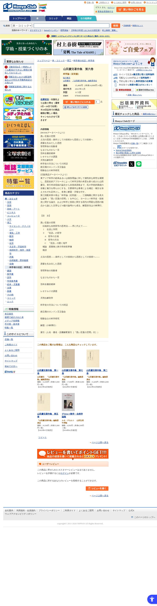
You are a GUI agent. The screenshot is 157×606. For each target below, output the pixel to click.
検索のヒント (137, 25)
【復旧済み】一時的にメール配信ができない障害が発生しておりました (18, 70)
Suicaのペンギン (51, 30)
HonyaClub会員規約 (124, 150)
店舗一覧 (90, 2)
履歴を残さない (149, 114)
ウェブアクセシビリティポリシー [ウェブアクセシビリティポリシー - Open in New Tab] (20, 514)
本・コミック (11, 199)
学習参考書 (12, 281)
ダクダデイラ (35, 30)
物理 (11, 240)
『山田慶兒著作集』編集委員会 (84, 81)
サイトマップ (151, 2)
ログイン (111, 7)
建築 (9, 270)
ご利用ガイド (104, 2)
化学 (11, 243)
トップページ (19, 18)
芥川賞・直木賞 (12, 324)
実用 (9, 205)
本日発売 (9, 314)
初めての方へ (11, 366)
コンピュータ (13, 216)
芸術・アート (13, 209)
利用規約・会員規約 (26, 510)
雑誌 (69, 18)
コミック (53, 18)
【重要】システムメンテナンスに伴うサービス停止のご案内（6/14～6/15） (80, 36)
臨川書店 (66, 78)
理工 (9, 222)
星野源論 (64, 30)
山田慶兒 (66, 81)
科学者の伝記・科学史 (19, 267)
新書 (9, 291)
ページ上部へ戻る (100, 442)
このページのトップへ (144, 517)
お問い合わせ (136, 2)
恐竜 (11, 257)
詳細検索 (127, 25)
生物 (11, 264)
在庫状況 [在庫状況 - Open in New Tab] (44, 99)
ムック (10, 301)
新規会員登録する (105, 11)
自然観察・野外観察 (18, 260)
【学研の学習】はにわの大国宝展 (85, 30)
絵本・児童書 (13, 284)
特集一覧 (9, 327)
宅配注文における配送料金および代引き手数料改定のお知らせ (18, 80)
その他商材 (86, 18)
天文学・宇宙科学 (17, 246)
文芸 (9, 202)
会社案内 (9, 510)
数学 (11, 236)
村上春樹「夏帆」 (110, 30)
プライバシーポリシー (49, 510)
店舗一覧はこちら (135, 95)
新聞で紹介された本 (14, 317)
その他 (10, 294)
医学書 (10, 274)
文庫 (9, 288)
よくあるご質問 (120, 2)
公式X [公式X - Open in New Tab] (131, 510)
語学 (9, 277)
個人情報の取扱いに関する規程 (128, 153)
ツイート (42, 437)
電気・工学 (14, 233)
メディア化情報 (12, 320)
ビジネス (11, 212)
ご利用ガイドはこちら (144, 70)
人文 (9, 219)
